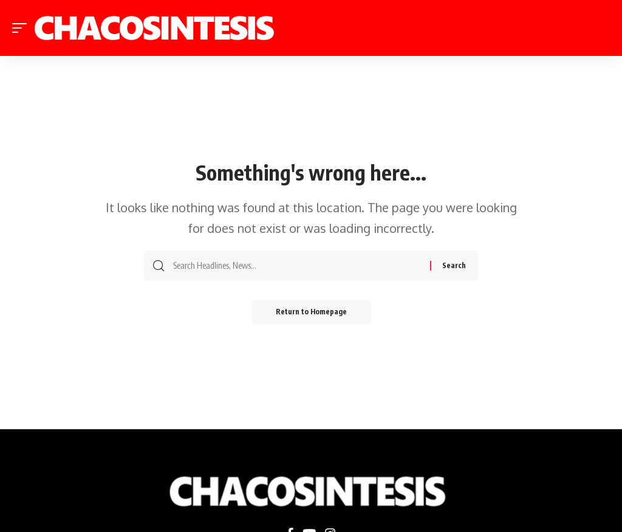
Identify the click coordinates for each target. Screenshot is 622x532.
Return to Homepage (311, 311)
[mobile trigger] (22, 28)
